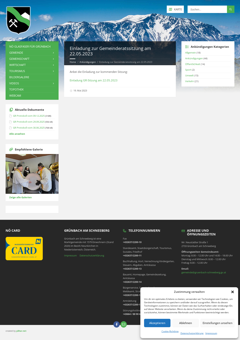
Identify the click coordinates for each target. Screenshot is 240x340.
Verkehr (189, 81)
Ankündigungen (88, 62)
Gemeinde (16, 52)
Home (73, 62)
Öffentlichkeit (192, 64)
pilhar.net (21, 330)
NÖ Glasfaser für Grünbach (30, 46)
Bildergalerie (19, 77)
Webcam (15, 95)
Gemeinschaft (19, 59)
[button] (232, 292)
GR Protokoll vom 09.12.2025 (29, 115)
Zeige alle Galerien (20, 197)
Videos (14, 83)
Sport (188, 69)
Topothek (16, 89)
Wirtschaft (17, 65)
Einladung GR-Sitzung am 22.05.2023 (93, 80)
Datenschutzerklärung (192, 333)
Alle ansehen (17, 133)
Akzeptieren (157, 323)
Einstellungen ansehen (217, 323)
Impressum (211, 333)
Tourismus (17, 71)
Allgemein (190, 52)
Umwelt (189, 75)
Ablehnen (185, 323)
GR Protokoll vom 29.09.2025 (29, 121)
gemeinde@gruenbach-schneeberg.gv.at (203, 272)
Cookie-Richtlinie (170, 331)
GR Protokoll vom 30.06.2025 (29, 127)
